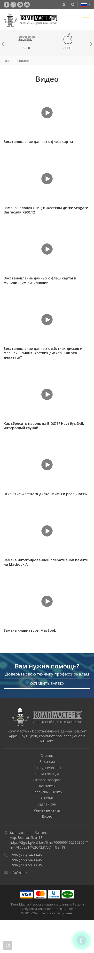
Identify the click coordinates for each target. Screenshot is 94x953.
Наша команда (47, 773)
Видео (47, 816)
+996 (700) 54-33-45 (26, 864)
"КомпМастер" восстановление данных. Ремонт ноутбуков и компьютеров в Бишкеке (47, 906)
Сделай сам (47, 804)
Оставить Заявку (47, 683)
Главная (10, 60)
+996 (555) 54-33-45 (26, 855)
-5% (7, 945)
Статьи (47, 798)
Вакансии (47, 761)
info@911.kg (19, 872)
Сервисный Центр (47, 792)
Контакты (47, 786)
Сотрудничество (47, 767)
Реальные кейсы (47, 810)
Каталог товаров (47, 779)
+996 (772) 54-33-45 (26, 860)
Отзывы (47, 755)
